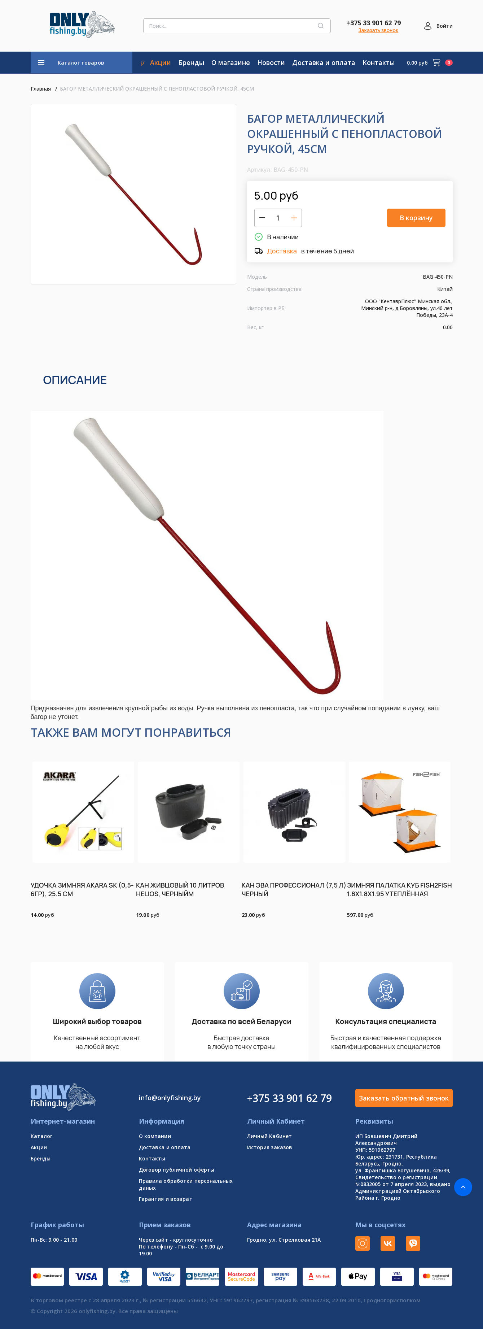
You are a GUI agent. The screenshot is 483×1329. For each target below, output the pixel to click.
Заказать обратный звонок (404, 1098)
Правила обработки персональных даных (186, 1184)
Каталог (42, 1136)
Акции (39, 1147)
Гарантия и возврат (166, 1198)
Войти (444, 25)
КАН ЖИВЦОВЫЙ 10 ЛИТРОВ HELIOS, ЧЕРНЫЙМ (180, 889)
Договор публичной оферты (177, 1169)
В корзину (416, 217)
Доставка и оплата (165, 1147)
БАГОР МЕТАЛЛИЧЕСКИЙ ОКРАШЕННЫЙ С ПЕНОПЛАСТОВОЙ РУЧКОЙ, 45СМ (157, 88)
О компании (155, 1136)
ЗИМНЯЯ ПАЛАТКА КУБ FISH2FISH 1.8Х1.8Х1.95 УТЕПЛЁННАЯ (399, 889)
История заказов (270, 1147)
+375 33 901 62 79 (373, 22)
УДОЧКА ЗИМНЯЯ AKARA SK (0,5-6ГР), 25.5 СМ (82, 889)
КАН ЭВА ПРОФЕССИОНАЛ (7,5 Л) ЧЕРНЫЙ (294, 889)
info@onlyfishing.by (170, 1097)
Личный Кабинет (269, 1136)
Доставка (282, 251)
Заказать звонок (379, 30)
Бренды (41, 1158)
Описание (75, 380)
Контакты (152, 1158)
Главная (41, 88)
